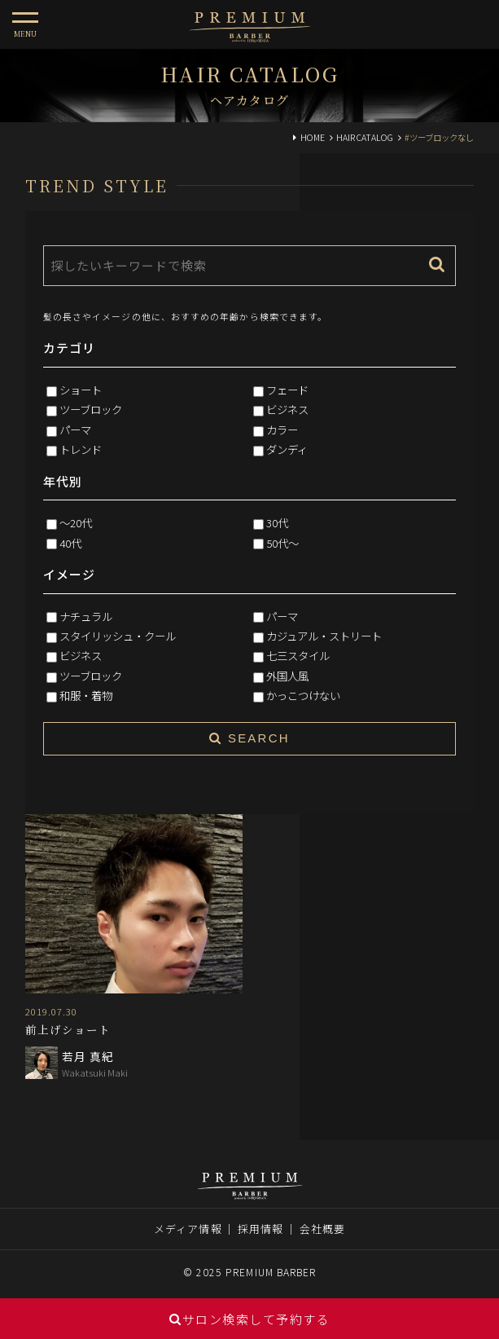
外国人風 (287, 675)
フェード (287, 389)
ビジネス (287, 409)
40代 (70, 543)
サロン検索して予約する (249, 1319)
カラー (282, 429)
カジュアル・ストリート (324, 636)
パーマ (75, 429)
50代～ (282, 543)
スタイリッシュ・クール (117, 636)
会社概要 (322, 1228)
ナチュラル (85, 616)
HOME (312, 137)
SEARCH (249, 738)
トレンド (80, 449)
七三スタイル (298, 655)
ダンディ (287, 449)
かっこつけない (303, 695)
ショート (80, 389)
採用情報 (260, 1228)
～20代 (75, 522)
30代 (277, 522)
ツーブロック (90, 409)
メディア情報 (188, 1228)
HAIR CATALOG (364, 137)
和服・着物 (85, 695)
